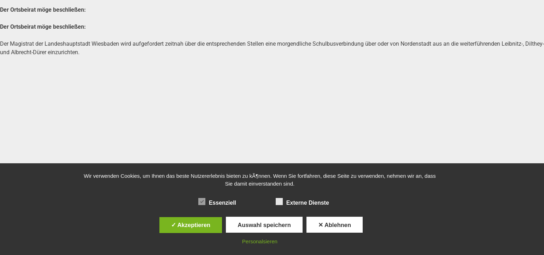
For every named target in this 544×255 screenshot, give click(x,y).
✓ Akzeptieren (191, 225)
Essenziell (217, 201)
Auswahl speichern (264, 225)
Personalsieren (259, 241)
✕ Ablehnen (334, 225)
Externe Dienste (302, 201)
